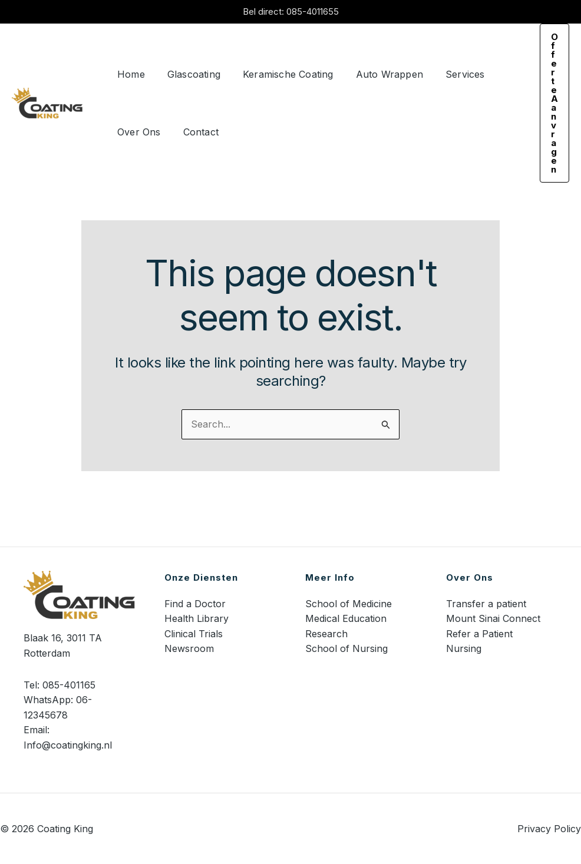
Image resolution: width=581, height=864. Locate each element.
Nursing (463, 648)
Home (129, 74)
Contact (195, 132)
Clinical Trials (193, 634)
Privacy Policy (549, 829)
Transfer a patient (486, 604)
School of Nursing (346, 648)
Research (326, 634)
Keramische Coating (279, 74)
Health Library (196, 618)
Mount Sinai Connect (493, 618)
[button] (554, 103)
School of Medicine (348, 604)
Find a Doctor (195, 604)
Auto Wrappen (377, 74)
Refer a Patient (479, 634)
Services (449, 74)
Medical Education (346, 618)
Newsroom (189, 648)
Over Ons (137, 132)
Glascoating (188, 74)
